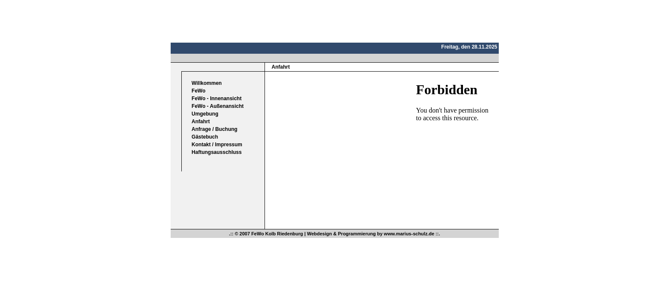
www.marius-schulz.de (409, 233)
